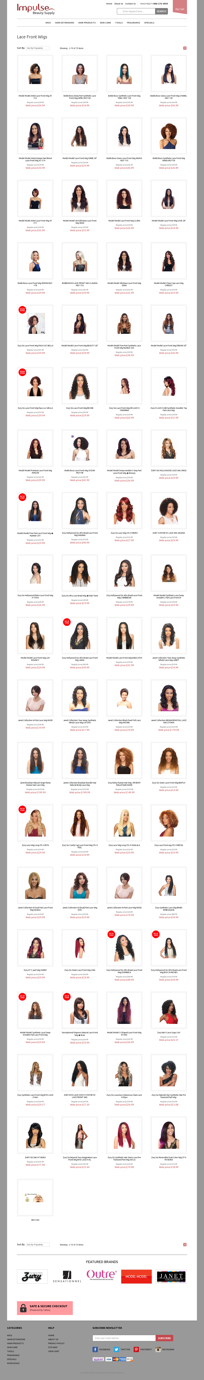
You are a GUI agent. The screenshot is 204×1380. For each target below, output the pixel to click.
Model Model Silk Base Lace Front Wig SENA (124, 284)
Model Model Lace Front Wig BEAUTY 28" (79, 345)
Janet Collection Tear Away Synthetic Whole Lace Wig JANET (168, 659)
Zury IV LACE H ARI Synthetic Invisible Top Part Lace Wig (168, 409)
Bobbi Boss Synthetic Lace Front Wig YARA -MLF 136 (124, 97)
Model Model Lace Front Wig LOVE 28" (169, 221)
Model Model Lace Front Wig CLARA (124, 221)
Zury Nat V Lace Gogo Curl (168, 1032)
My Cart (180, 9)
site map (53, 1347)
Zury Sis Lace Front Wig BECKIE (80, 408)
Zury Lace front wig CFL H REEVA (168, 845)
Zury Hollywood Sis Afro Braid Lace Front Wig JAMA (80, 659)
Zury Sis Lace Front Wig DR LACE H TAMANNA (124, 409)
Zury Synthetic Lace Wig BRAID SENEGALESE (168, 909)
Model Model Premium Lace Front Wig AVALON (35, 471)
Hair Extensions (64, 23)
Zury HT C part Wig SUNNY (35, 970)
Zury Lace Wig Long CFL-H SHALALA (124, 845)
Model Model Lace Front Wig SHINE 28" (80, 158)
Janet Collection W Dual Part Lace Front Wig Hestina (35, 909)
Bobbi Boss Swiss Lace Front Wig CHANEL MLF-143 (168, 97)
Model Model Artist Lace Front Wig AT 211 (35, 222)
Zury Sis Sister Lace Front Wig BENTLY (168, 783)
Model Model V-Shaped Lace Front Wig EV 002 (124, 1033)
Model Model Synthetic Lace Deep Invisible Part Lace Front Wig (35, 1033)
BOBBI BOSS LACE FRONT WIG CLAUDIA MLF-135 (79, 284)
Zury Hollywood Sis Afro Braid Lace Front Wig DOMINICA (124, 971)
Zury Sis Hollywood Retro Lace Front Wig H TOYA (35, 596)
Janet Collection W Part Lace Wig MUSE (35, 720)
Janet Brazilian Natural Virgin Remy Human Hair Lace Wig (35, 784)
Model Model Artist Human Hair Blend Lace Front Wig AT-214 (35, 159)
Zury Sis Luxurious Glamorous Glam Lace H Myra (124, 1096)
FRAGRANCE (133, 23)
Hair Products (87, 23)
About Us (118, 4)
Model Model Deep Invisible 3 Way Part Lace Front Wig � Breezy (124, 471)
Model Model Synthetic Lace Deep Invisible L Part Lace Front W (169, 596)
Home (109, 4)
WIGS (48, 23)
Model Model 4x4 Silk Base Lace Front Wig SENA (79, 222)
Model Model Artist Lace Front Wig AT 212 (35, 97)
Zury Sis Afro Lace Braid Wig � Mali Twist (80, 596)
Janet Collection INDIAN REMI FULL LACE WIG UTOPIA (169, 721)
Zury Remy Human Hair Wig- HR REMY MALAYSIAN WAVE (124, 784)
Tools (119, 23)
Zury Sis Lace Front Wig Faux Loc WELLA (35, 408)
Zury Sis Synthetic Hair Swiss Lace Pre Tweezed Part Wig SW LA (124, 1158)
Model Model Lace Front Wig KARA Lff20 (124, 658)
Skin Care (105, 23)
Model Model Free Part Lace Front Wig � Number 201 (35, 534)
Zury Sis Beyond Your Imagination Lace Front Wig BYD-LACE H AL (80, 1158)
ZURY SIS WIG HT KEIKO (35, 1157)
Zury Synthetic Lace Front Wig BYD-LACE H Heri (35, 1096)
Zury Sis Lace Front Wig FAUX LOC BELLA (35, 345)
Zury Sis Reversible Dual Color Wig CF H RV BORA (168, 1158)
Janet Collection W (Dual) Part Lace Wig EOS (79, 909)
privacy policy (56, 1343)
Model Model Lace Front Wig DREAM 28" (169, 345)
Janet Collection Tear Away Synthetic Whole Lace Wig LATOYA (79, 721)
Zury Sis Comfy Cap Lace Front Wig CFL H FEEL (80, 846)
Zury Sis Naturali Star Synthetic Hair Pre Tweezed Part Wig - (169, 1096)
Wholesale (13, 1363)
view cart (53, 1351)
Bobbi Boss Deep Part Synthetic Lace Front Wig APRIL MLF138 (80, 97)
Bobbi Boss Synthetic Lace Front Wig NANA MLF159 (169, 159)
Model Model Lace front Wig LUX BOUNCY (35, 659)
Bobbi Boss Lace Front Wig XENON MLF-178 (35, 284)
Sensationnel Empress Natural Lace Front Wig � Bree (80, 1033)
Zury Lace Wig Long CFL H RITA (35, 845)
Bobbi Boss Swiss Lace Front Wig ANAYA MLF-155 (124, 159)
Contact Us (130, 4)
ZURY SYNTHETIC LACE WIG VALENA (169, 533)
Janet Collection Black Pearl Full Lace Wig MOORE (124, 721)
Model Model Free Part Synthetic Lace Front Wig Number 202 (124, 346)
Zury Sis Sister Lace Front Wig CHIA (79, 970)
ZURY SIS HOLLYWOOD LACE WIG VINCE (169, 470)
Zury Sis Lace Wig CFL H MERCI (124, 533)
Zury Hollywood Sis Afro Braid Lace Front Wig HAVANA (80, 534)
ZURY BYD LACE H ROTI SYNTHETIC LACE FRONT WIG (80, 1096)
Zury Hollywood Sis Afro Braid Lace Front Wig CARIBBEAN (124, 596)
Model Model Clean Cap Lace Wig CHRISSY (168, 284)
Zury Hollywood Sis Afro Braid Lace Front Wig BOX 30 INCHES (169, 971)
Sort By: (21, 48)
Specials (149, 23)
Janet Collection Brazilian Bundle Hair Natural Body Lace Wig (79, 784)
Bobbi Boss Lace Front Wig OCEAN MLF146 (80, 471)
